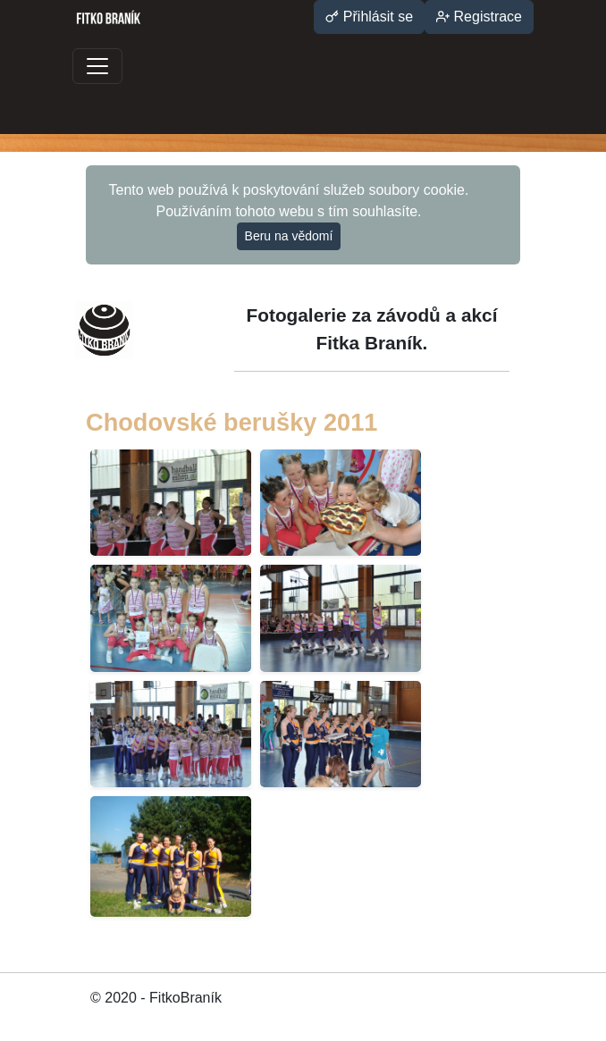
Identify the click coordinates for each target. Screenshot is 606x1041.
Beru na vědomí (289, 236)
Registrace (479, 16)
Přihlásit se (369, 16)
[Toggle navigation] (97, 66)
